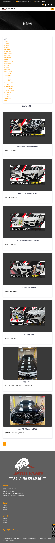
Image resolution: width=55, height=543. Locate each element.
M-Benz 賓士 (7, 59)
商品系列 (5, 520)
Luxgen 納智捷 (7, 57)
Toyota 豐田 (7, 81)
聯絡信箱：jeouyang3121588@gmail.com (13, 493)
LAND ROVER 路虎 (8, 87)
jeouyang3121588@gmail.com (23, 1)
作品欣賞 (5, 523)
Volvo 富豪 (6, 85)
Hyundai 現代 (7, 51)
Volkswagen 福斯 (8, 83)
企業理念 (5, 505)
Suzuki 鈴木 (7, 77)
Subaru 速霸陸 (7, 75)
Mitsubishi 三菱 (8, 67)
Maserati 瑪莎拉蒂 (8, 61)
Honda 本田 (7, 49)
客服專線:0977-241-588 (7, 1)
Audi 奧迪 (6, 44)
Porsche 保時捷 (8, 71)
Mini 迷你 (6, 65)
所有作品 (6, 42)
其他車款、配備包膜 (9, 90)
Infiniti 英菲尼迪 (8, 53)
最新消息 (5, 507)
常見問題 (5, 518)
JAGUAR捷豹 (7, 94)
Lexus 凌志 (7, 55)
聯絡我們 (5, 510)
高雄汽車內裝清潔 (9, 540)
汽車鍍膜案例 (7, 92)
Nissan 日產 (7, 69)
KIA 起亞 (6, 100)
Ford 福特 (6, 47)
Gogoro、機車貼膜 (9, 88)
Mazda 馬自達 (7, 63)
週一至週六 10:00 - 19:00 (40, 1)
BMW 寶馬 (6, 46)
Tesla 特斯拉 (7, 79)
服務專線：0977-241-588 (9, 489)
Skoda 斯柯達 (7, 73)
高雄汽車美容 (35, 538)
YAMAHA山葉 (7, 98)
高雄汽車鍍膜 (43, 538)
